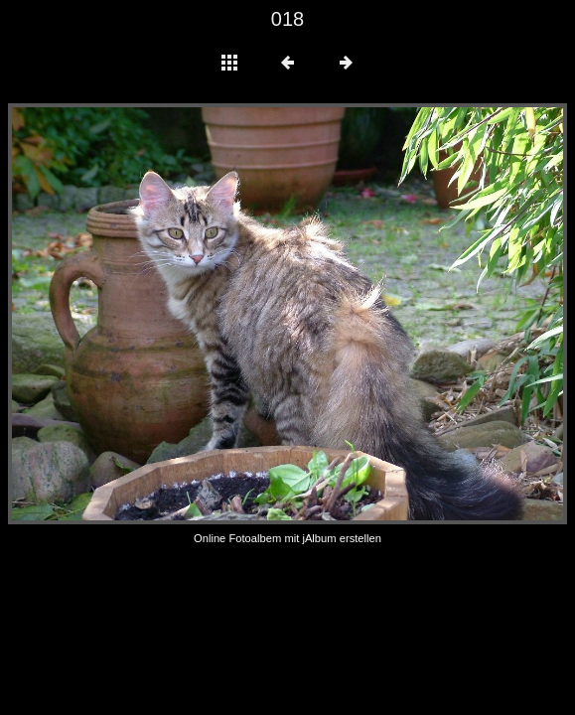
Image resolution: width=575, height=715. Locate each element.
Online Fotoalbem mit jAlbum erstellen (287, 538)
